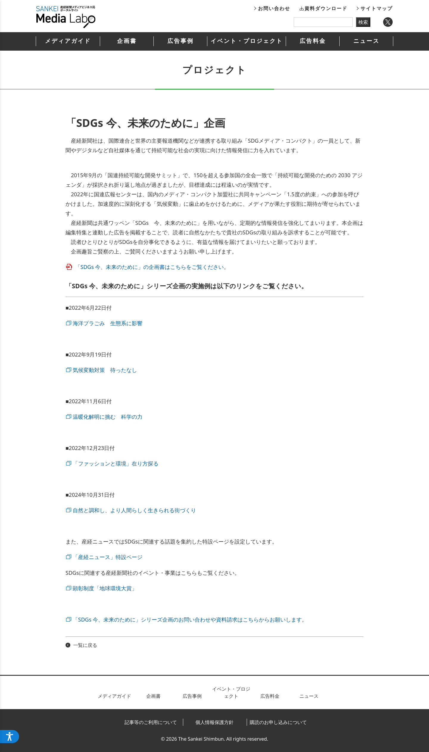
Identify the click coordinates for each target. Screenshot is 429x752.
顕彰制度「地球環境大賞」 (105, 588)
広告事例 (180, 41)
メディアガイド (68, 41)
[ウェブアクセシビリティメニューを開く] (9, 736)
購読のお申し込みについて (278, 722)
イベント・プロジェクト (247, 41)
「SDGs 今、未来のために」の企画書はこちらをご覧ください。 (152, 266)
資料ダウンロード (325, 8)
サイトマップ (376, 8)
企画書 (127, 41)
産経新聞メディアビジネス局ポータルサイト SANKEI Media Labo (65, 17)
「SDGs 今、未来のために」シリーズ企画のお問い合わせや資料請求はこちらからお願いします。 (190, 619)
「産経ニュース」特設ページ (107, 557)
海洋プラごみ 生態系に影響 (107, 323)
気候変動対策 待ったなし (105, 369)
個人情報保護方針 (214, 722)
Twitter (388, 22)
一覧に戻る (85, 645)
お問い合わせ (274, 8)
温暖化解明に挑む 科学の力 (107, 416)
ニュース (366, 41)
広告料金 (313, 41)
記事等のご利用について (151, 722)
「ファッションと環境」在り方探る (115, 463)
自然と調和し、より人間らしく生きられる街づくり (134, 510)
